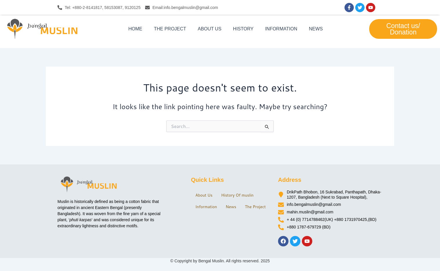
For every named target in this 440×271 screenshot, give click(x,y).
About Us (209, 28)
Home (135, 28)
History (243, 28)
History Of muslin (241, 193)
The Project (170, 28)
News (316, 28)
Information (281, 28)
